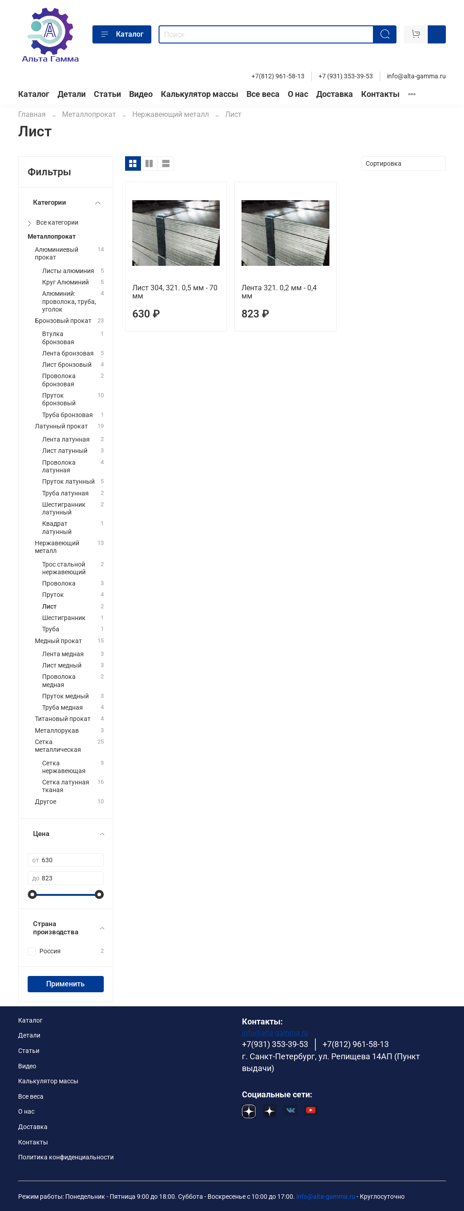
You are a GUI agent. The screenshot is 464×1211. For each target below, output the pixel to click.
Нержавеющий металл (170, 114)
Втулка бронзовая (58, 338)
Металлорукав (57, 731)
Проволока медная (59, 680)
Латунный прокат (61, 426)
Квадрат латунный (57, 527)
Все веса (263, 94)
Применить (65, 984)
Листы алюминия (68, 271)
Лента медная (63, 654)
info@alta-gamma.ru (416, 76)
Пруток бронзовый (59, 399)
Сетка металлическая (58, 746)
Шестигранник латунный (64, 508)
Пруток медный (65, 696)
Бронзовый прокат (63, 321)
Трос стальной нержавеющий (64, 568)
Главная (32, 114)
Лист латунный (64, 451)
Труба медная (62, 707)
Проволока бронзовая (59, 380)
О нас (298, 94)
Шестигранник (64, 618)
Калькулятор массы (199, 94)
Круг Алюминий (65, 282)
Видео (141, 94)
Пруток (53, 595)
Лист (49, 606)
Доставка (334, 94)
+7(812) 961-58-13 (277, 76)
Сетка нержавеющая (64, 767)
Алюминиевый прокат (56, 253)
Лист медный (62, 665)
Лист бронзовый (67, 365)
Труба (50, 629)
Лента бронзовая (68, 353)
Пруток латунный (68, 481)
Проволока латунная (59, 466)
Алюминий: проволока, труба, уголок (69, 301)
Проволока (59, 583)
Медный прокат (58, 641)
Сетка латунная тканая (65, 786)
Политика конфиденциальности (66, 1157)
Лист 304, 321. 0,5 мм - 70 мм (175, 292)
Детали (72, 94)
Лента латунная (66, 439)
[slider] (32, 894)
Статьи (107, 94)
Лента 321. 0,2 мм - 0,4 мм (279, 292)
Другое (45, 802)
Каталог (122, 34)
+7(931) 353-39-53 (275, 1044)
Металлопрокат (89, 114)
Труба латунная (65, 493)
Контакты (380, 94)
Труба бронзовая (67, 415)
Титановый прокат (63, 719)
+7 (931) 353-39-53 (346, 76)
